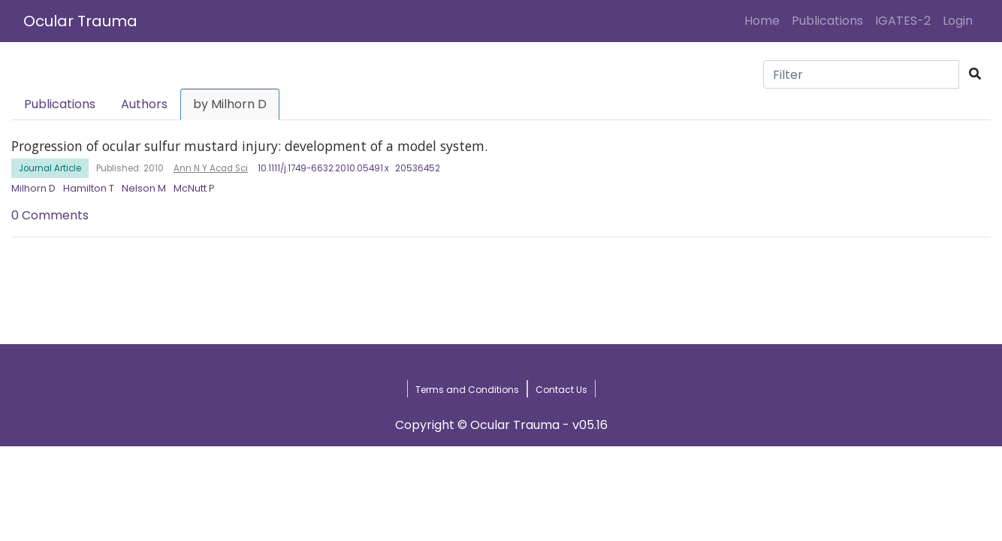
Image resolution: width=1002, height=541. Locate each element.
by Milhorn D (230, 104)
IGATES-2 (903, 20)
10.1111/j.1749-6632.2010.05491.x (323, 168)
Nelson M (144, 188)
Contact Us (561, 389)
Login (961, 20)
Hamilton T (88, 188)
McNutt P (194, 188)
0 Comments (50, 215)
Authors (144, 104)
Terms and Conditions (467, 389)
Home (765, 20)
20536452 (417, 168)
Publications (827, 20)
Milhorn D (33, 188)
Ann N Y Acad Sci (211, 168)
